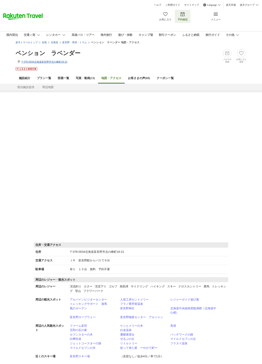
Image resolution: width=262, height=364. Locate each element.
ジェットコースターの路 (85, 343)
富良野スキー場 (80, 356)
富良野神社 (127, 308)
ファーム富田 (78, 325)
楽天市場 (231, 4)
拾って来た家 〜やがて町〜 (138, 347)
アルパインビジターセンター (88, 299)
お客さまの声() (139, 78)
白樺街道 (75, 338)
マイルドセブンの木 (83, 347)
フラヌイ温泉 (178, 343)
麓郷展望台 (127, 334)
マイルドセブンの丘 (183, 338)
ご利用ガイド (172, 4)
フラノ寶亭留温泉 (131, 303)
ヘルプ (157, 4)
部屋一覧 (63, 78)
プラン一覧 (44, 78)
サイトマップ (191, 4)
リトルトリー (128, 343)
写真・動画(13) (85, 78)
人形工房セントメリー (134, 299)
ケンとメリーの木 (131, 325)
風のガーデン (78, 308)
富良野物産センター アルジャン (141, 317)
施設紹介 (24, 78)
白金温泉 (126, 330)
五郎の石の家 (78, 330)
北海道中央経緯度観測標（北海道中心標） (193, 310)
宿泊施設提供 (25, 87)
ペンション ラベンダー (48, 53)
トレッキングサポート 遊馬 (88, 303)
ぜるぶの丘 (127, 338)
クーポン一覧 (165, 78)
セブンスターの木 (81, 334)
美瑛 (173, 325)
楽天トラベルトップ (27, 42)
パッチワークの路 (181, 334)
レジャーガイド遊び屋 (184, 299)
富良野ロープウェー (83, 317)
